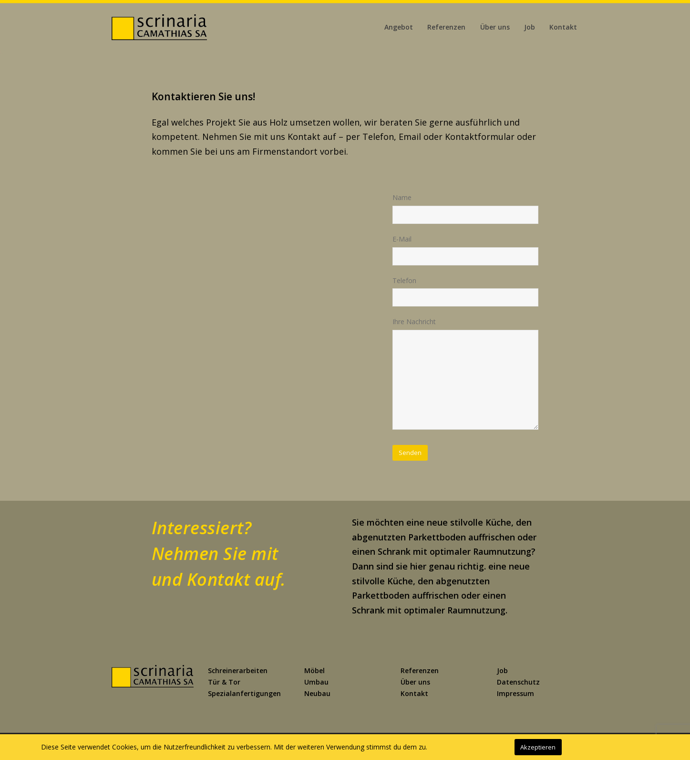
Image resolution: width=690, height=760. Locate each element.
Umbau (316, 681)
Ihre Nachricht (414, 321)
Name (402, 197)
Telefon (404, 280)
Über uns (415, 681)
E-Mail (402, 238)
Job (502, 670)
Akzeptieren (538, 747)
